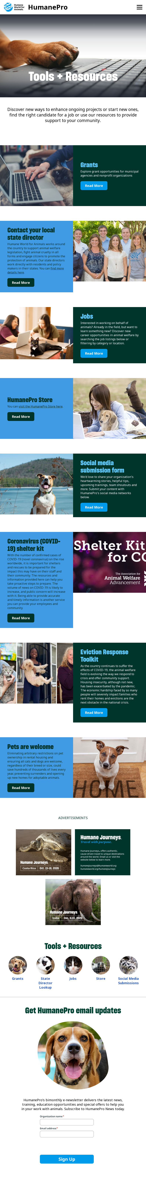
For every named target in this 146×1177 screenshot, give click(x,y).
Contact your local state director (31, 234)
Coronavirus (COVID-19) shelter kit (33, 545)
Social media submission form (102, 466)
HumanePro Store (29, 400)
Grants (89, 165)
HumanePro (48, 7)
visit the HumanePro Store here (41, 406)
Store (100, 978)
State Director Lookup (45, 983)
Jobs (86, 316)
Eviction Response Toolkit (104, 656)
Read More (94, 185)
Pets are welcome (30, 746)
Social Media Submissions (128, 980)
